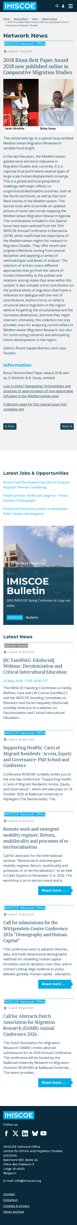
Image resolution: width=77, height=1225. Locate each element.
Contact (9, 1194)
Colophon (10, 1200)
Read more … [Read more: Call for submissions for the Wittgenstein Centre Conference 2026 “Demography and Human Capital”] (53, 984)
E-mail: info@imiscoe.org (22, 1181)
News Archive (13, 1212)
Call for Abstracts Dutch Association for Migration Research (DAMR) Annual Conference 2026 (29, 1025)
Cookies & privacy (16, 1206)
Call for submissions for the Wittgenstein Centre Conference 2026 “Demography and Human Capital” (35, 931)
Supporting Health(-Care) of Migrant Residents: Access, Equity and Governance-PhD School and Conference (37, 756)
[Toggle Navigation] (70, 6)
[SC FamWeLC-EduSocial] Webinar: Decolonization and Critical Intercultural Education (35, 666)
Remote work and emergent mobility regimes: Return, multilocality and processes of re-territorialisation (36, 838)
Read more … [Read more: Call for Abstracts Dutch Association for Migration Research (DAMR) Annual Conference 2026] (53, 1083)
